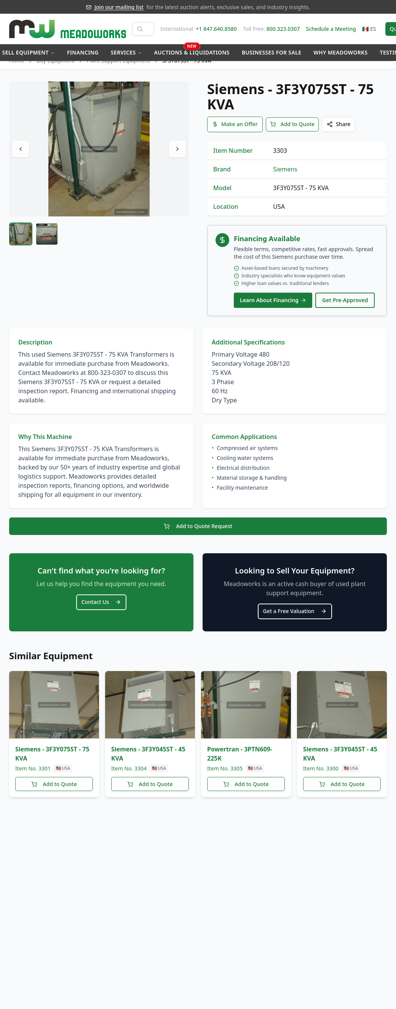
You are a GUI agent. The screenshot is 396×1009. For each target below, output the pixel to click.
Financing (83, 52)
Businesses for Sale (271, 52)
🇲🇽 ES (369, 28)
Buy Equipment (56, 67)
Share (338, 130)
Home (16, 67)
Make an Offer (235, 130)
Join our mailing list (119, 7)
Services (126, 52)
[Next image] (177, 156)
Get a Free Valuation (295, 613)
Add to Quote (292, 130)
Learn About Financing (273, 305)
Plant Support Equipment (118, 67)
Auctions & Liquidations (192, 50)
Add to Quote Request (198, 530)
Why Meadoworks (340, 52)
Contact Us (101, 604)
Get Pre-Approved (345, 305)
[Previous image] (20, 156)
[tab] (20, 241)
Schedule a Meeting (331, 28)
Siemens (285, 174)
